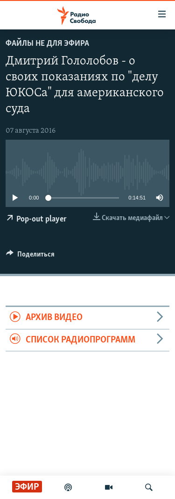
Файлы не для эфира (47, 43)
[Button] (30, 256)
